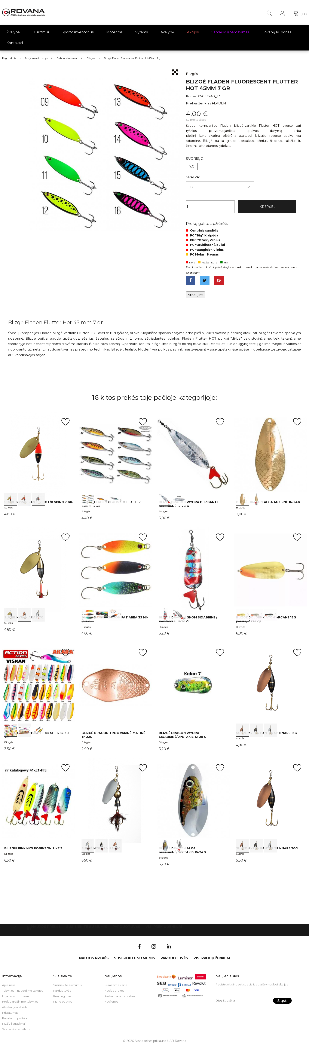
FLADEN (219, 103)
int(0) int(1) (193, 457)
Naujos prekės (46, 929)
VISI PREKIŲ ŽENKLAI (164, 929)
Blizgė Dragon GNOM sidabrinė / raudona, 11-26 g (188, 622)
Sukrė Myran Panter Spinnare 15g (266, 735)
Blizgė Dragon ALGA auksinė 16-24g (268, 504)
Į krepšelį (267, 207)
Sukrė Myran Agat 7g (23, 620)
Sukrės (8, 509)
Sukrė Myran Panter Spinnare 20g (267, 851)
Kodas (191, 96)
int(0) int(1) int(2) (38, 457)
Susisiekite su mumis (86, 929)
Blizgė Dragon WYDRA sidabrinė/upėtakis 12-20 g (182, 737)
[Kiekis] (210, 207)
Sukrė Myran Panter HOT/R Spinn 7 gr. (38, 504)
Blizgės (86, 513)
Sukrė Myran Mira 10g (101, 851)
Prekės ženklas (198, 103)
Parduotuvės (126, 929)
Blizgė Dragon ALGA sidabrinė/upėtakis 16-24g (182, 852)
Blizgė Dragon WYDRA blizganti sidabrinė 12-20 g (188, 506)
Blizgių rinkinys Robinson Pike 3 (33, 851)
